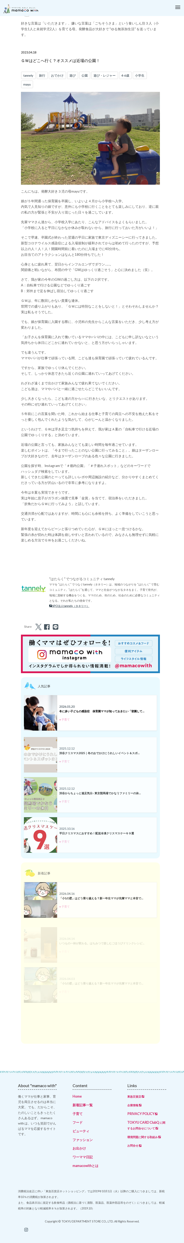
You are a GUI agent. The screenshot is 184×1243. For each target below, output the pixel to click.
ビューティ (81, 1131)
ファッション (83, 1140)
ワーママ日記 (83, 1157)
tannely (28, 75)
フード (78, 1122)
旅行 (42, 75)
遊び (72, 75)
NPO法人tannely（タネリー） (69, 606)
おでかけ (57, 75)
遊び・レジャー (104, 75)
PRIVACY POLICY (142, 1114)
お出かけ (79, 1148)
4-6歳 (125, 75)
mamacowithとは (85, 1166)
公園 (84, 75)
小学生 (139, 75)
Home (77, 1096)
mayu (27, 84)
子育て (78, 1114)
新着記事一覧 (83, 1105)
